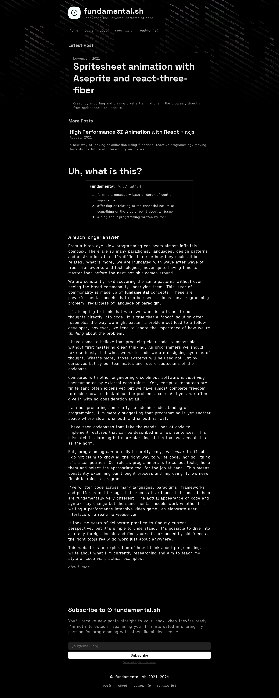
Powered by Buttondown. (139, 663)
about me (77, 567)
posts (89, 30)
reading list (148, 30)
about (104, 30)
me (161, 217)
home (74, 30)
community (124, 30)
